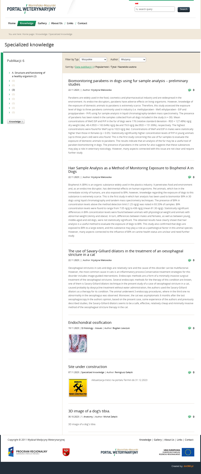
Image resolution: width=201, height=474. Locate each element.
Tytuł (114, 67)
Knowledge (41, 34)
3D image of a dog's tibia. (89, 411)
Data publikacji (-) (84, 67)
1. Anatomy (87, 416)
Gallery (158, 439)
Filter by (69, 59)
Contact (189, 439)
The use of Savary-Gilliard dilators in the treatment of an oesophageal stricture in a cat (125, 253)
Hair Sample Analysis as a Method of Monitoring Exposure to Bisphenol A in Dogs (131, 170)
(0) (13, 81)
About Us (169, 439)
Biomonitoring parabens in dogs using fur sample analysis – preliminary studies (128, 83)
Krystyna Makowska (101, 90)
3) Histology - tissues (92, 328)
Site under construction (87, 367)
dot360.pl (188, 466)
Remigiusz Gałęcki (124, 372)
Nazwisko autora (127, 67)
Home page (28, 34)
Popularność (102, 67)
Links (179, 439)
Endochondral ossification (89, 322)
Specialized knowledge (93, 372)
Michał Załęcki (110, 416)
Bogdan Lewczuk (121, 328)
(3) (13, 90)
